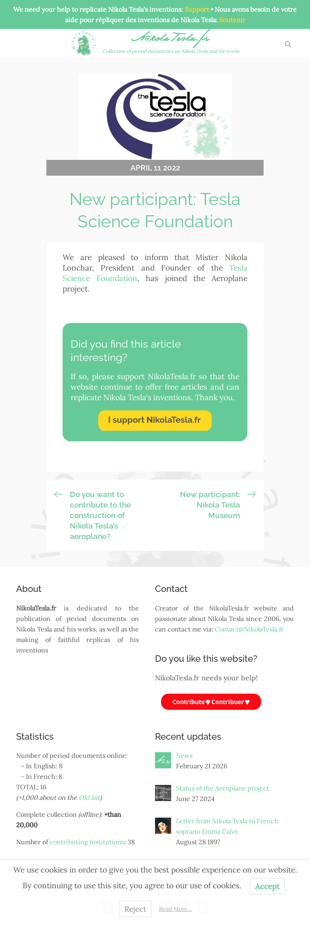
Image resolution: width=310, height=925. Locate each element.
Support (196, 9)
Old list (89, 797)
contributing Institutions (87, 842)
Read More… (175, 908)
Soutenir (232, 20)
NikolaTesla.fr (171, 39)
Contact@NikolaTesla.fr (249, 629)
